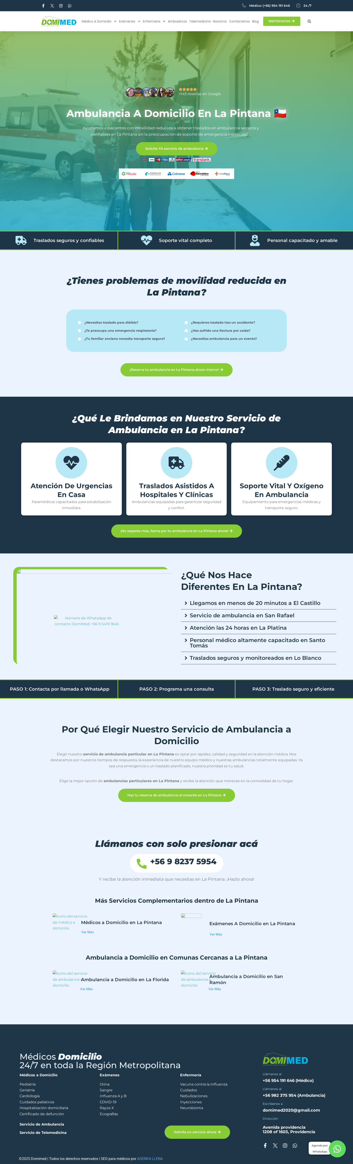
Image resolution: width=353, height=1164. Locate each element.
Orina (104, 1084)
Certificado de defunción (42, 1114)
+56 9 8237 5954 (180, 862)
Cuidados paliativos (37, 1102)
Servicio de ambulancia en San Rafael (242, 615)
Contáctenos (239, 21)
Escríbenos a (273, 1104)
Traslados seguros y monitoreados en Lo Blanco (255, 658)
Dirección (270, 1119)
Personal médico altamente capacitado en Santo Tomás (257, 643)
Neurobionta (191, 1108)
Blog (255, 21)
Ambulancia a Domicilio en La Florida (125, 980)
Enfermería (190, 1075)
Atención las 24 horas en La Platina (238, 628)
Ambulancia (177, 21)
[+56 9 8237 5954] (157, 863)
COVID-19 (108, 1102)
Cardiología (30, 1096)
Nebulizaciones (194, 1096)
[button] (309, 21)
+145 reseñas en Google (200, 94)
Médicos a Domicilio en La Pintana (121, 923)
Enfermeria (154, 21)
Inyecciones (191, 1102)
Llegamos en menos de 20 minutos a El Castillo (255, 603)
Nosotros (220, 21)
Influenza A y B (113, 1096)
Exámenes (130, 21)
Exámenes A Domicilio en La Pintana (252, 923)
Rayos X (107, 1108)
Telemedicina (200, 21)
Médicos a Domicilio (38, 1075)
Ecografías (109, 1114)
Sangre (106, 1090)
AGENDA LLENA (150, 1159)
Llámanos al (272, 1074)
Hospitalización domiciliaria (44, 1108)
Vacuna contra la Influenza (203, 1084)
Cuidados (188, 1090)
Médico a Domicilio (99, 21)
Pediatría (28, 1084)
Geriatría (27, 1090)
